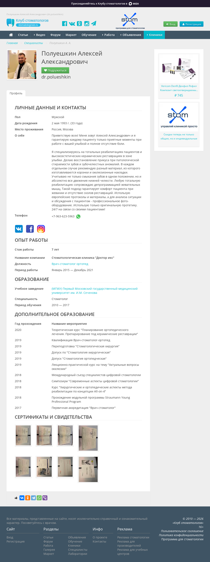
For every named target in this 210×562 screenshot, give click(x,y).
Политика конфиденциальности (181, 535)
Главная (12, 43)
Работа (108, 35)
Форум (55, 35)
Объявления (131, 35)
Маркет (71, 35)
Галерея (49, 550)
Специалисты (77, 550)
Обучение (89, 35)
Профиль (16, 93)
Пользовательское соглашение (182, 531)
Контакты (99, 541)
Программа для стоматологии (182, 539)
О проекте (100, 537)
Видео (39, 35)
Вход (170, 24)
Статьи (23, 35)
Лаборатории (77, 554)
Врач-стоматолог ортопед (70, 264)
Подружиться (55, 70)
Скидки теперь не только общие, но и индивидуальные (179, 136)
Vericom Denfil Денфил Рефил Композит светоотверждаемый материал (179, 88)
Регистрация (191, 24)
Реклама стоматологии (133, 537)
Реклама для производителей (129, 543)
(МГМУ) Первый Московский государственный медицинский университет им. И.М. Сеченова (95, 291)
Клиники (154, 35)
